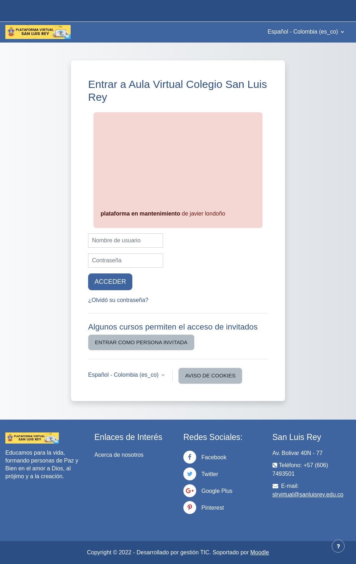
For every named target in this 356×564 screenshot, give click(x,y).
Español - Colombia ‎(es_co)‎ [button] (124, 375)
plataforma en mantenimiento (140, 214)
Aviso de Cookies (210, 376)
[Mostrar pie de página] (338, 546)
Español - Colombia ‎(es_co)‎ (304, 32)
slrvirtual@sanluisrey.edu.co (308, 494)
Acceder (110, 281)
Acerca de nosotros (119, 455)
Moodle (259, 552)
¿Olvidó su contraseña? (118, 300)
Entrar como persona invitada (141, 342)
